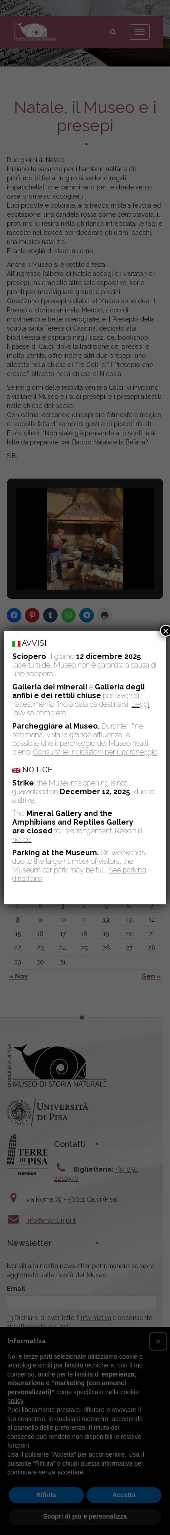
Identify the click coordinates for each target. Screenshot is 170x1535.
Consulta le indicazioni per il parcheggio (95, 752)
